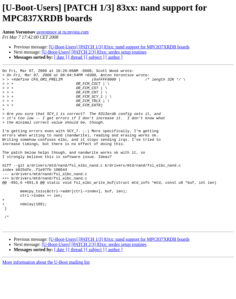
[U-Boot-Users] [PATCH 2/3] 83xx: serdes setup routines (94, 52)
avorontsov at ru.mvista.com (63, 32)
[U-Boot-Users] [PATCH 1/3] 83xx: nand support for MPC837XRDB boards (119, 46)
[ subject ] (95, 57)
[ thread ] (76, 57)
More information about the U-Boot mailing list (46, 294)
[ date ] (60, 57)
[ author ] (114, 57)
